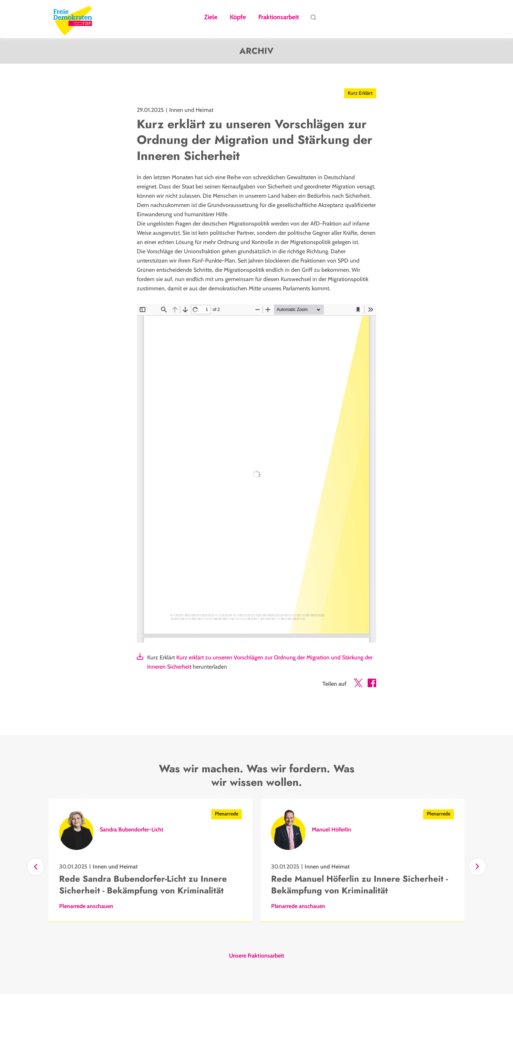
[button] (358, 684)
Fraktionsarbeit (278, 17)
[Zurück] (36, 867)
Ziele (210, 17)
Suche (313, 19)
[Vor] (477, 867)
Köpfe (238, 17)
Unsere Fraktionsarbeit (256, 956)
